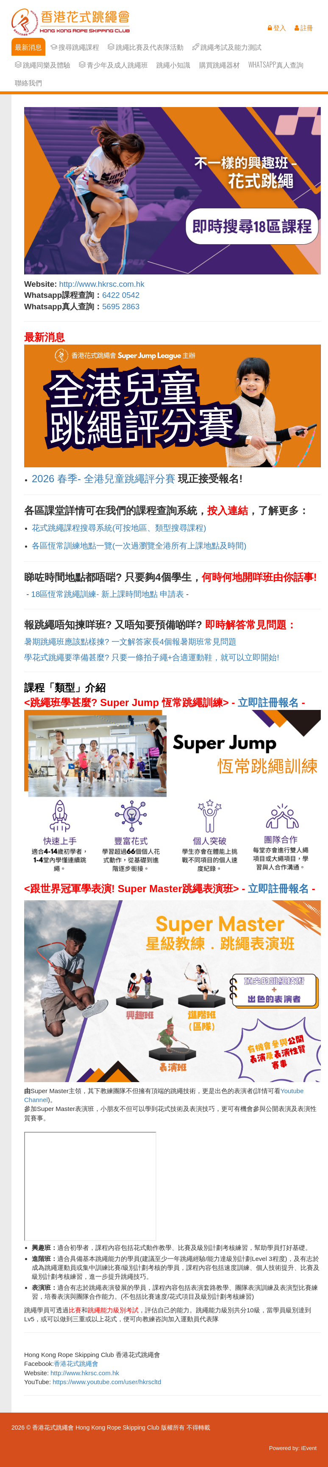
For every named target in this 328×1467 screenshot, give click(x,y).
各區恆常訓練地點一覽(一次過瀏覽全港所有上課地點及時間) (139, 545)
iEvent (309, 1448)
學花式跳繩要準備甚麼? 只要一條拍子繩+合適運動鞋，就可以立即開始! (151, 657)
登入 (277, 27)
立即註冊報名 (268, 702)
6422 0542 (120, 295)
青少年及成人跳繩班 (113, 64)
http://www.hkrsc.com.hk (102, 284)
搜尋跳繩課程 (74, 46)
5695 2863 (122, 306)
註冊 (304, 27)
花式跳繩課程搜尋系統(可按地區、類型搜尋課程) (119, 527)
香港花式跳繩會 (76, 1363)
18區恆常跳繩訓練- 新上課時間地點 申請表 (107, 594)
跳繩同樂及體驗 (42, 64)
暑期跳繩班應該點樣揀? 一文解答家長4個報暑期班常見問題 (130, 641)
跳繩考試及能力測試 (226, 46)
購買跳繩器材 (219, 64)
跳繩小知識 (173, 64)
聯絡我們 (28, 82)
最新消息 (28, 46)
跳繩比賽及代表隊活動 (145, 46)
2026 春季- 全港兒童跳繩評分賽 (103, 478)
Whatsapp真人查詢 (275, 64)
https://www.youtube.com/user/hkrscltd (107, 1381)
